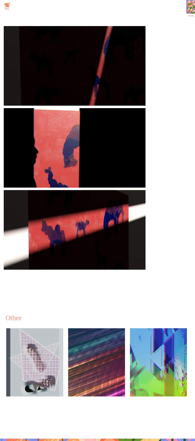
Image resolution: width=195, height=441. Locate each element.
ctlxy (7, 5)
